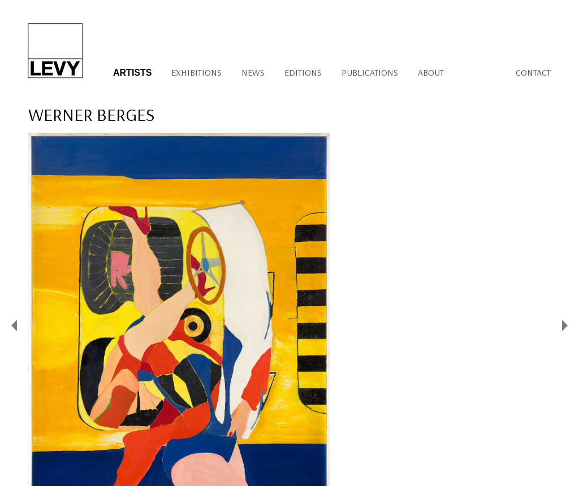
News (253, 72)
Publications (370, 72)
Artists (132, 72)
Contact (533, 72)
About (431, 72)
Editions (303, 72)
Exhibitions (196, 72)
